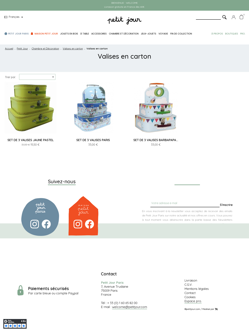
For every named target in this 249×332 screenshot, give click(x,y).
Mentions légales (196, 289)
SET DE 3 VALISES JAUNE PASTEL (30, 140)
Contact (190, 293)
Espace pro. (193, 301)
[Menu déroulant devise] (14, 17)
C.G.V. (188, 285)
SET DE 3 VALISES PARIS (93, 140)
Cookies (190, 297)
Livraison (190, 280)
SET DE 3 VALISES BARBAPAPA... (155, 140)
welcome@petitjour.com (129, 307)
